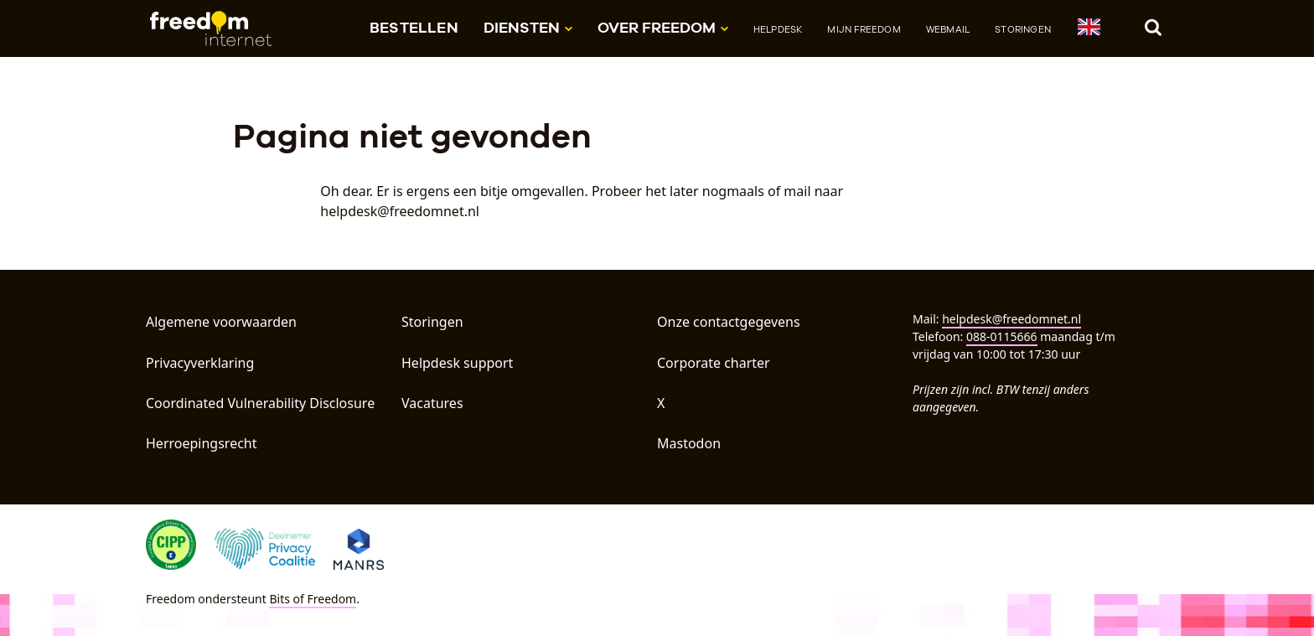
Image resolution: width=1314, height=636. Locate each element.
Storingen (1023, 29)
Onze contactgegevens (728, 322)
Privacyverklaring (200, 363)
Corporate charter (713, 363)
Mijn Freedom (863, 29)
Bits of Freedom (312, 599)
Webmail (948, 29)
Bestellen (414, 27)
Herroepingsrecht (201, 443)
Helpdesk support (457, 363)
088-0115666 (1001, 336)
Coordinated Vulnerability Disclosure (260, 403)
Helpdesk (778, 29)
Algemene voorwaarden (221, 322)
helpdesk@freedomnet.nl (1011, 319)
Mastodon (689, 443)
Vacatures (432, 403)
